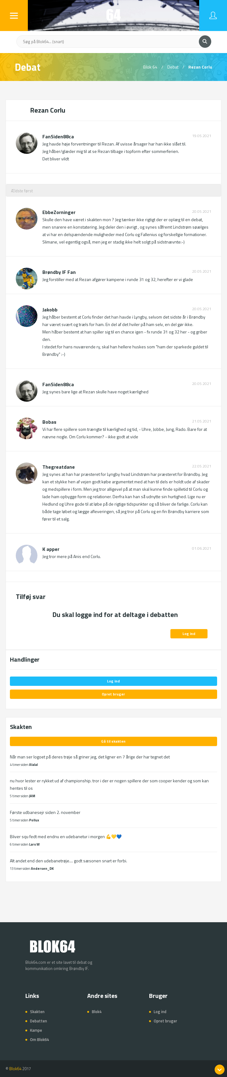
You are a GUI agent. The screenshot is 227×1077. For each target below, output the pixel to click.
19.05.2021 (201, 136)
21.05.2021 (201, 421)
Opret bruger (113, 694)
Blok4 (96, 1011)
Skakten (37, 1011)
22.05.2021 (201, 466)
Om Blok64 (39, 1039)
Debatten (38, 1021)
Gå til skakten (113, 741)
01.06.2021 (201, 548)
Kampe (36, 1030)
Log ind (188, 634)
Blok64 (15, 1069)
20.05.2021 (201, 211)
